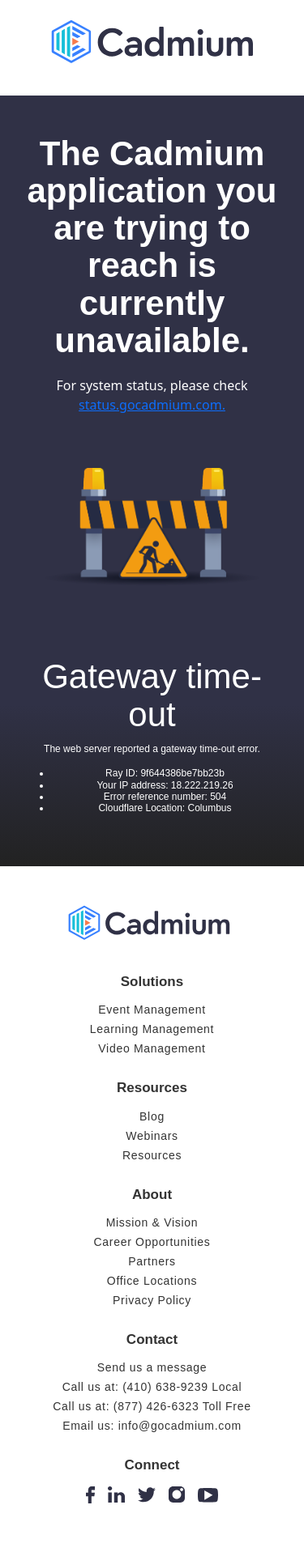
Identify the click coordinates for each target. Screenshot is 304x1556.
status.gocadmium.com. (152, 405)
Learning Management (152, 1028)
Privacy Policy (152, 1300)
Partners (152, 1261)
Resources (152, 1155)
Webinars (152, 1135)
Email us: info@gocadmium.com (152, 1425)
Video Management (151, 1048)
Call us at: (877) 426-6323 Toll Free (151, 1406)
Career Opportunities (152, 1241)
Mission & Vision (152, 1222)
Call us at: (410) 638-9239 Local (152, 1386)
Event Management (152, 1009)
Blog (152, 1116)
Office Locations (152, 1280)
